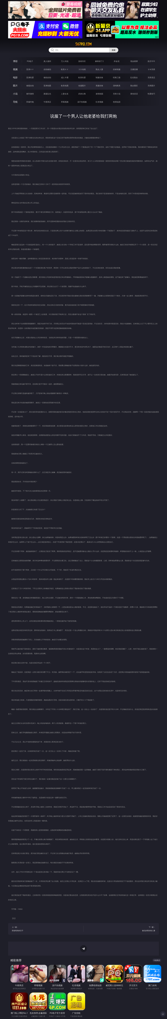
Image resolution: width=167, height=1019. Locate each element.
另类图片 (151, 85)
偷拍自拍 (47, 77)
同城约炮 (30, 102)
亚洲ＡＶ (30, 69)
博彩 (15, 61)
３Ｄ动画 (82, 69)
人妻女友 (64, 93)
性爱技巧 (151, 93)
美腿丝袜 (99, 85)
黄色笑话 (134, 93)
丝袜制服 (116, 69)
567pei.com (83, 44)
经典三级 (116, 77)
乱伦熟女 (134, 77)
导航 (15, 101)
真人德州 (47, 61)
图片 (15, 85)
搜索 (114, 50)
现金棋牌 (134, 61)
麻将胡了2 (99, 61)
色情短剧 (116, 102)
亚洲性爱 (30, 77)
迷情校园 (99, 93)
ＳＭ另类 (151, 69)
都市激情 (30, 93)
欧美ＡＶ (64, 69)
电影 (15, 77)
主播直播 (134, 69)
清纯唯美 (116, 85)
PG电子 (30, 61)
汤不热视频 (82, 102)
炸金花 (116, 61)
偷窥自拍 (30, 85)
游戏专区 (82, 61)
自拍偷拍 (47, 69)
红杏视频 (99, 102)
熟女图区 (134, 85)
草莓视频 (64, 102)
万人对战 (64, 61)
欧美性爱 (82, 77)
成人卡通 (64, 77)
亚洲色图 (47, 85)
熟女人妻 (99, 69)
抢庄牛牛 (151, 61)
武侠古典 (82, 93)
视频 (15, 69)
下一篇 (121, 929)
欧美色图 (64, 85)
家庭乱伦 (47, 93)
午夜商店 (47, 102)
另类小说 (116, 93)
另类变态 (151, 77)
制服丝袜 (99, 77)
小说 (15, 93)
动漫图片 (82, 85)
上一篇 (46, 929)
